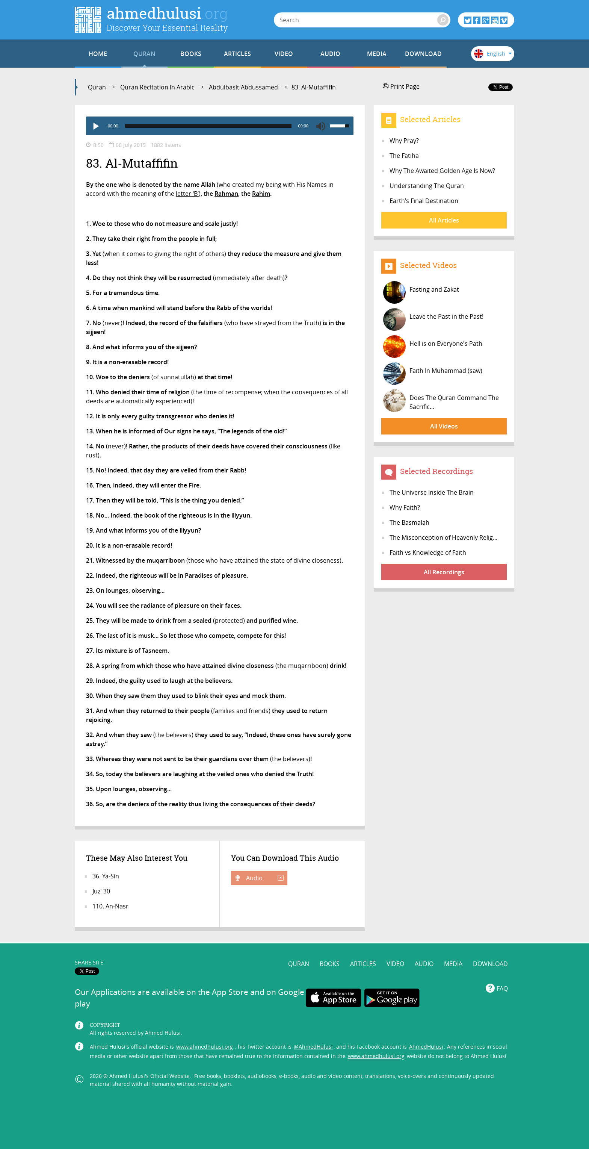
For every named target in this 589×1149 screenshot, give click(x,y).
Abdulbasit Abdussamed (243, 87)
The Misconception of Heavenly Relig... (443, 537)
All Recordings (444, 572)
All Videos (444, 426)
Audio (264, 878)
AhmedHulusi (426, 1046)
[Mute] (320, 125)
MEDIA (377, 54)
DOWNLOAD (423, 54)
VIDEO (284, 54)
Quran (97, 87)
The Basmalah (409, 522)
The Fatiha (404, 155)
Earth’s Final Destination (424, 201)
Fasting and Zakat (421, 292)
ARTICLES (237, 54)
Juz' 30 (101, 891)
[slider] (208, 126)
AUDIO (330, 54)
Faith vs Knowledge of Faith (428, 552)
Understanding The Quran (427, 186)
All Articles (444, 220)
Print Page (401, 86)
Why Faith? (405, 507)
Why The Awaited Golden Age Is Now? (442, 171)
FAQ (502, 988)
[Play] (95, 125)
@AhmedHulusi (313, 1046)
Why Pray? (404, 140)
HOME (98, 54)
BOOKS (190, 54)
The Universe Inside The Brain (432, 492)
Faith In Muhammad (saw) (432, 373)
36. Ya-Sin (105, 876)
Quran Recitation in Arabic (157, 87)
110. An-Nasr (110, 906)
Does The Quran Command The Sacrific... (441, 400)
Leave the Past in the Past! (433, 319)
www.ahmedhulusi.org (204, 1046)
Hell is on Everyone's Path (432, 346)
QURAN (144, 54)
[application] (219, 126)
